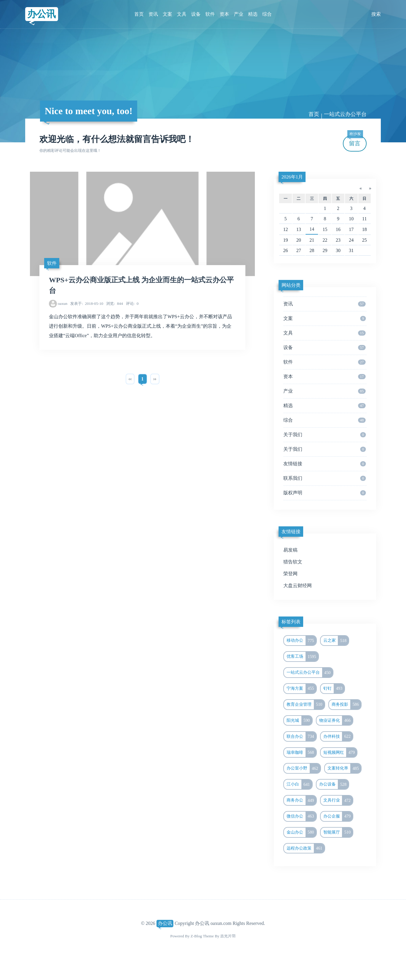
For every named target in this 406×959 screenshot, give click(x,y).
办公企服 (338, 816)
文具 (181, 14)
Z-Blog (196, 936)
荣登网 (290, 573)
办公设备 (334, 784)
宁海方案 (301, 688)
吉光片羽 (228, 936)
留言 (355, 141)
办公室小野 (303, 768)
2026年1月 (292, 176)
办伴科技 (338, 736)
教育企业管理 (306, 704)
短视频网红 (340, 752)
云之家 (336, 640)
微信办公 (301, 816)
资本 (224, 14)
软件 (210, 14)
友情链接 (324, 463)
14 (311, 229)
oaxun (62, 303)
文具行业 (338, 800)
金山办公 (301, 832)
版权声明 (324, 493)
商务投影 (346, 704)
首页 (139, 14)
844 (114, 303)
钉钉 (334, 688)
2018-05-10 (86, 303)
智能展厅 (338, 832)
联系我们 (324, 478)
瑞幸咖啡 (301, 752)
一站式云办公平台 (345, 114)
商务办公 (301, 800)
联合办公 (301, 736)
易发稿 (290, 549)
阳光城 (299, 720)
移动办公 (301, 640)
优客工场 (302, 656)
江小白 (299, 784)
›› (154, 378)
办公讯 (41, 14)
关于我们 (324, 434)
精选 (253, 14)
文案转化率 (344, 768)
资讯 (153, 14)
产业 (238, 14)
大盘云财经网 (297, 585)
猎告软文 (292, 561)
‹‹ (130, 378)
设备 (196, 14)
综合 (267, 14)
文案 (167, 14)
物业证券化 (336, 720)
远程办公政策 (306, 848)
